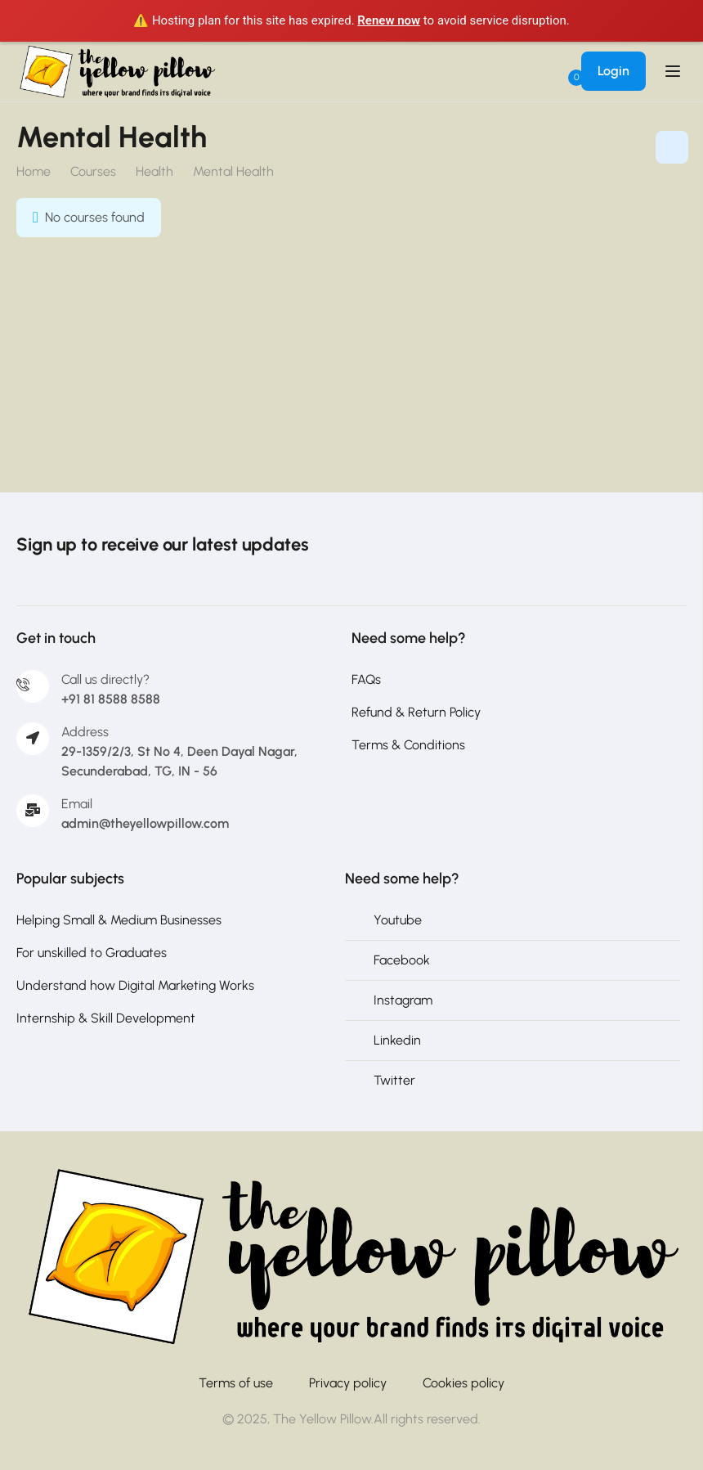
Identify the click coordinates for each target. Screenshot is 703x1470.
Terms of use (236, 1383)
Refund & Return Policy (416, 712)
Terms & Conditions (408, 745)
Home (33, 171)
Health (154, 171)
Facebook (402, 960)
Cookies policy (463, 1383)
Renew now (388, 20)
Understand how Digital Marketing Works (135, 985)
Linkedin (397, 1040)
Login (613, 71)
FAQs (366, 679)
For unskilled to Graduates (91, 952)
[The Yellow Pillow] (351, 1256)
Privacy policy (348, 1383)
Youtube (398, 920)
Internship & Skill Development (105, 1018)
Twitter (394, 1080)
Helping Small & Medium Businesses (119, 920)
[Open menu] (675, 71)
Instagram (403, 1000)
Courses (93, 171)
